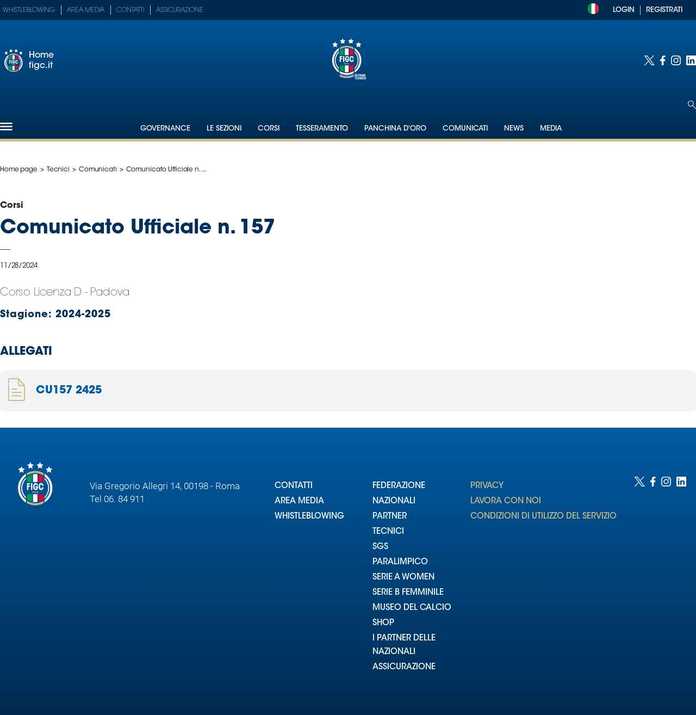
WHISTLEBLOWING (309, 517)
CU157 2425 (69, 390)
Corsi (268, 128)
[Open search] (692, 105)
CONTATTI (294, 486)
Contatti (130, 10)
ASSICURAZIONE (404, 667)
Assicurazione (179, 10)
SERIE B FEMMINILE (408, 593)
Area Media (85, 10)
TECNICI (388, 532)
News (514, 128)
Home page (19, 170)
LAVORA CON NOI (505, 501)
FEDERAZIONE (398, 486)
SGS (380, 547)
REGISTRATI (664, 10)
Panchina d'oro (395, 128)
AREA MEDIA (299, 501)
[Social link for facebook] (663, 60)
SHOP (383, 623)
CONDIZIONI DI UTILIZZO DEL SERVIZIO (543, 517)
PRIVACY (487, 486)
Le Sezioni (224, 128)
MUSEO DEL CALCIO (411, 608)
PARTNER (389, 517)
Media (551, 128)
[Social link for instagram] (676, 60)
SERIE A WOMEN (403, 578)
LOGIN (624, 10)
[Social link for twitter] (649, 60)
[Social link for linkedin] (691, 60)
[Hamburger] (6, 126)
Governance (165, 128)
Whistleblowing (29, 10)
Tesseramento (322, 128)
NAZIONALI (393, 501)
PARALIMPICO (400, 562)
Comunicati (465, 128)
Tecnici (58, 170)
